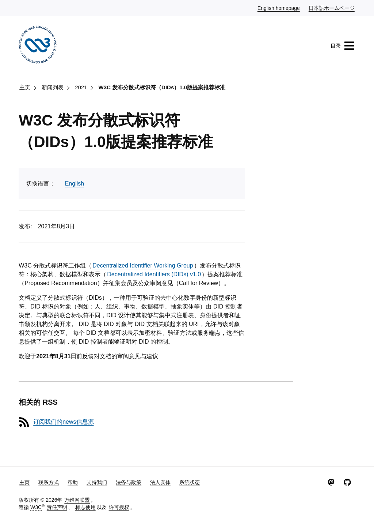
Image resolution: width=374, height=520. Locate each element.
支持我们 (97, 482)
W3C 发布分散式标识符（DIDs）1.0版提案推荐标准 (162, 87)
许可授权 (119, 507)
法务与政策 (128, 482)
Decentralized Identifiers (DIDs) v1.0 (154, 274)
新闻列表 (53, 87)
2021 (81, 87)
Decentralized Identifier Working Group (142, 265)
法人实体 (160, 482)
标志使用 (85, 507)
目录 (343, 45)
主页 (24, 87)
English (74, 183)
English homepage (279, 7)
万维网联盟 (77, 500)
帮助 (73, 482)
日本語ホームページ (332, 7)
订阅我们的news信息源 (63, 422)
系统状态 (189, 482)
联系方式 (48, 482)
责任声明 (57, 507)
